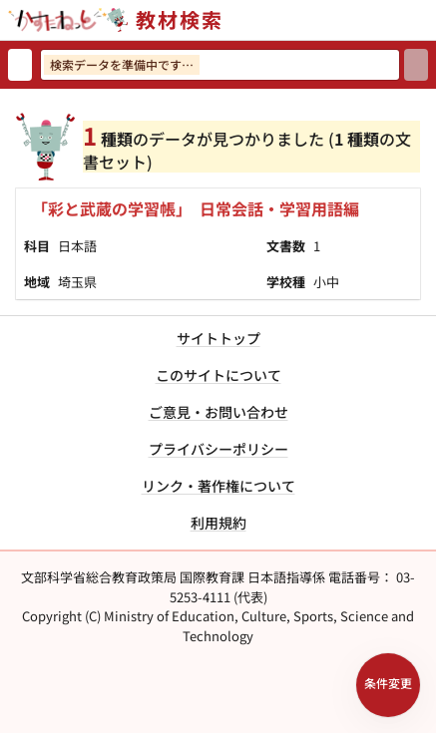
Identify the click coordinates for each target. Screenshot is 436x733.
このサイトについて (218, 375)
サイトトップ (218, 338)
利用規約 (218, 523)
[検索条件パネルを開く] (388, 685)
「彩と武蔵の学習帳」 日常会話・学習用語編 (195, 208)
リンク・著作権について (218, 486)
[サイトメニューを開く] (428, 20)
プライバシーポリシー (218, 449)
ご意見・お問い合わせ (218, 412)
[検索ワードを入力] (220, 65)
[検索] (416, 65)
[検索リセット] (20, 65)
